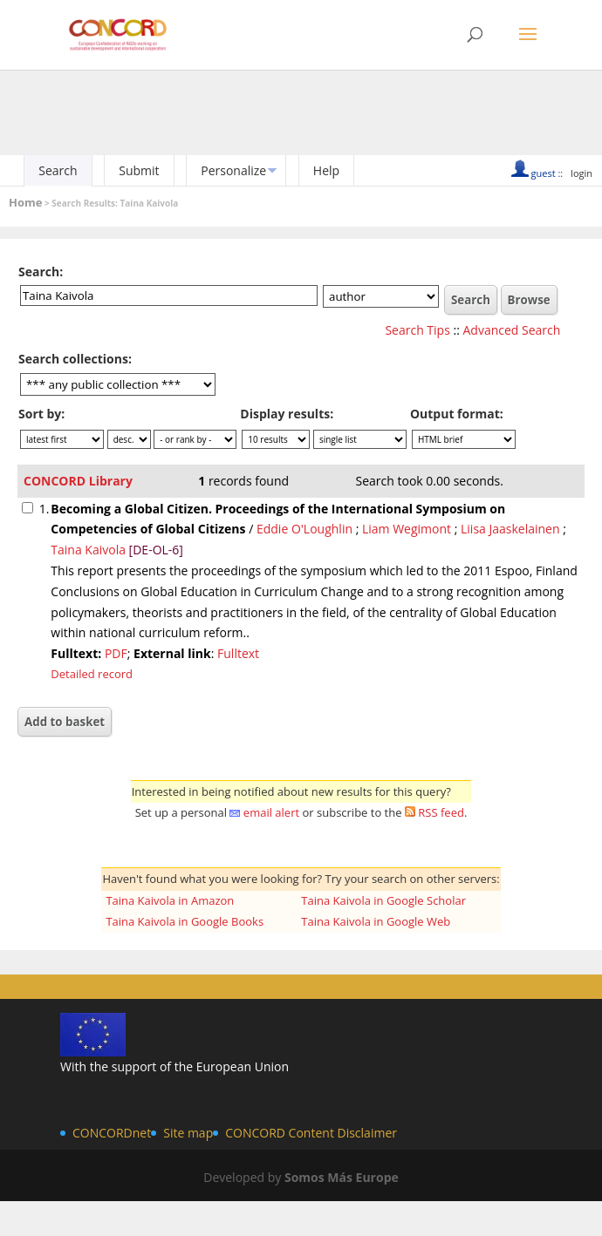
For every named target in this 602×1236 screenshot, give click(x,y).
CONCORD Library (78, 480)
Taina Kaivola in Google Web (375, 921)
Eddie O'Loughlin (304, 528)
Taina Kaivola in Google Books (184, 921)
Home (25, 202)
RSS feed (441, 812)
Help (326, 170)
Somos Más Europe (341, 1177)
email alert (271, 812)
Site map (188, 1132)
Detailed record (92, 674)
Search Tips (417, 330)
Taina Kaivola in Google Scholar (383, 900)
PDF (116, 653)
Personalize (233, 170)
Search (57, 170)
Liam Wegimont (406, 528)
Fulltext (238, 653)
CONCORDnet (111, 1132)
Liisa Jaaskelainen (510, 528)
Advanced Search (512, 330)
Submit (139, 170)
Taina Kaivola (88, 549)
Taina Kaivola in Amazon (170, 900)
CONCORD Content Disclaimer (311, 1132)
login (581, 173)
